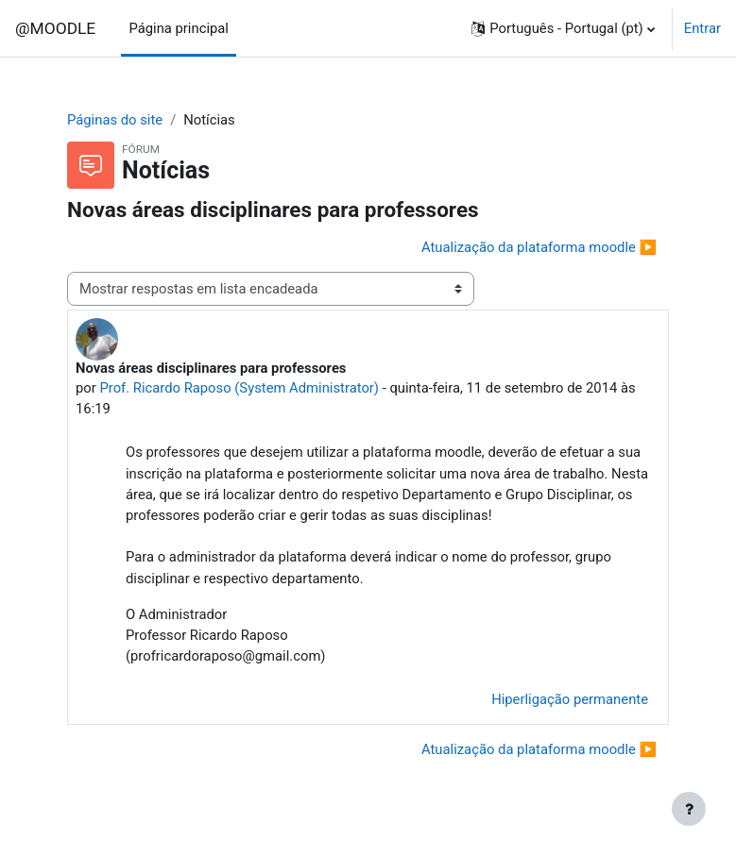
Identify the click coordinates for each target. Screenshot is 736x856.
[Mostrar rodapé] (689, 809)
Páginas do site (115, 119)
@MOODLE (55, 28)
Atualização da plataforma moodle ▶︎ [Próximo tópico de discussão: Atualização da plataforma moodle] (539, 247)
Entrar (702, 28)
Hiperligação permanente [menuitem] (569, 699)
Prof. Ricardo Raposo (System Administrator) (239, 387)
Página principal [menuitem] (178, 28)
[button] (562, 28)
